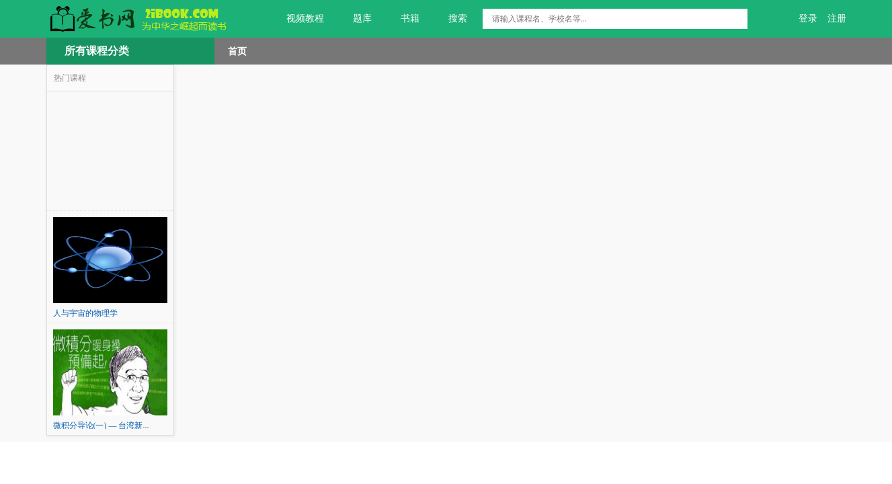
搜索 (450, 18)
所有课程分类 (97, 50)
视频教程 (297, 18)
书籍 (402, 18)
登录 (808, 18)
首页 (237, 51)
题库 (354, 18)
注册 (836, 18)
